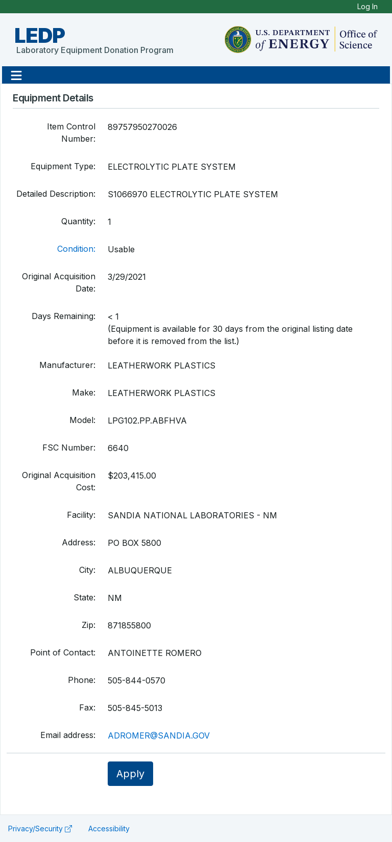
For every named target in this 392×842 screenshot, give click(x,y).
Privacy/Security (40, 828)
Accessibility (109, 828)
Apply (130, 774)
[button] (16, 75)
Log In (367, 6)
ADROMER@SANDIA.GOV (159, 735)
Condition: (76, 249)
